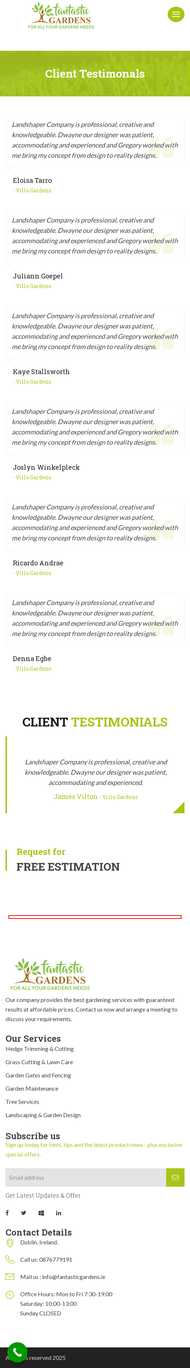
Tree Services (22, 1101)
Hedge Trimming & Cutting (40, 1048)
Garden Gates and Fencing (38, 1075)
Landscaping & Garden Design (43, 1114)
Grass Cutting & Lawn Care (39, 1061)
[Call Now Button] (17, 1352)
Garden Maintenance (32, 1088)
